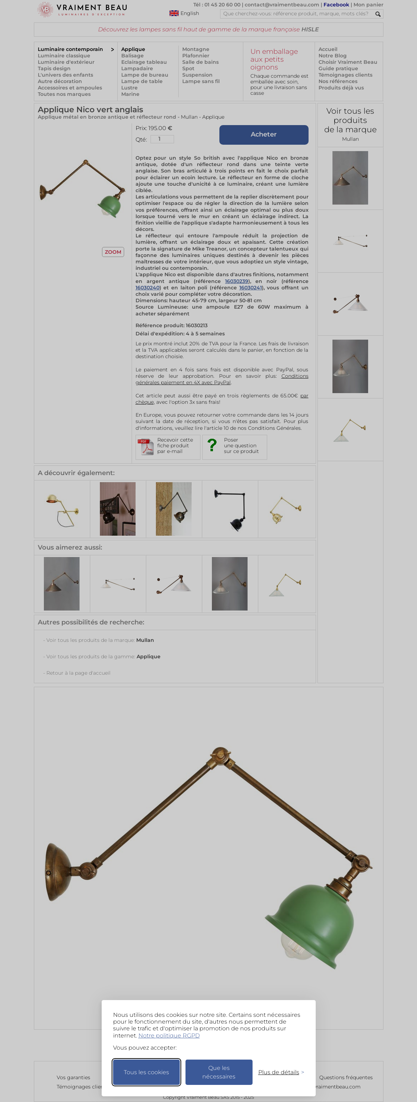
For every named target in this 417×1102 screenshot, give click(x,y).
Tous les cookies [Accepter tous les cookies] (146, 1072)
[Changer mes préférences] (278, 1072)
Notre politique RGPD (169, 1035)
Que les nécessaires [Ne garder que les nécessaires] (218, 1072)
